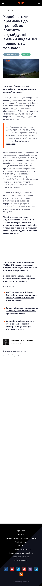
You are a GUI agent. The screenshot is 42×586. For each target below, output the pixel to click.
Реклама (21, 546)
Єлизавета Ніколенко (22, 340)
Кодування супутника (21, 557)
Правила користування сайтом (21, 553)
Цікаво (25, 54)
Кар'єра (21, 535)
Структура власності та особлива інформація (21, 538)
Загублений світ (11, 54)
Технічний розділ (21, 542)
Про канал (21, 531)
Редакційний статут (21, 561)
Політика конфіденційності (21, 549)
